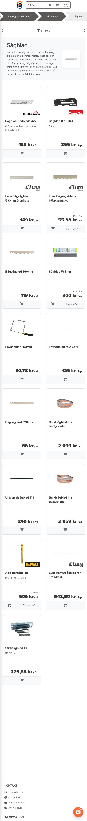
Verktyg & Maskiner (19, 16)
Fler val (72, 228)
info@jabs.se (13, 807)
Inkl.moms (66, 5)
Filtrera (43, 30)
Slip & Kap (52, 16)
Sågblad (78, 16)
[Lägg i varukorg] (21, 154)
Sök (32, 5)
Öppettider (12, 797)
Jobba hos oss (14, 802)
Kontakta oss (13, 792)
